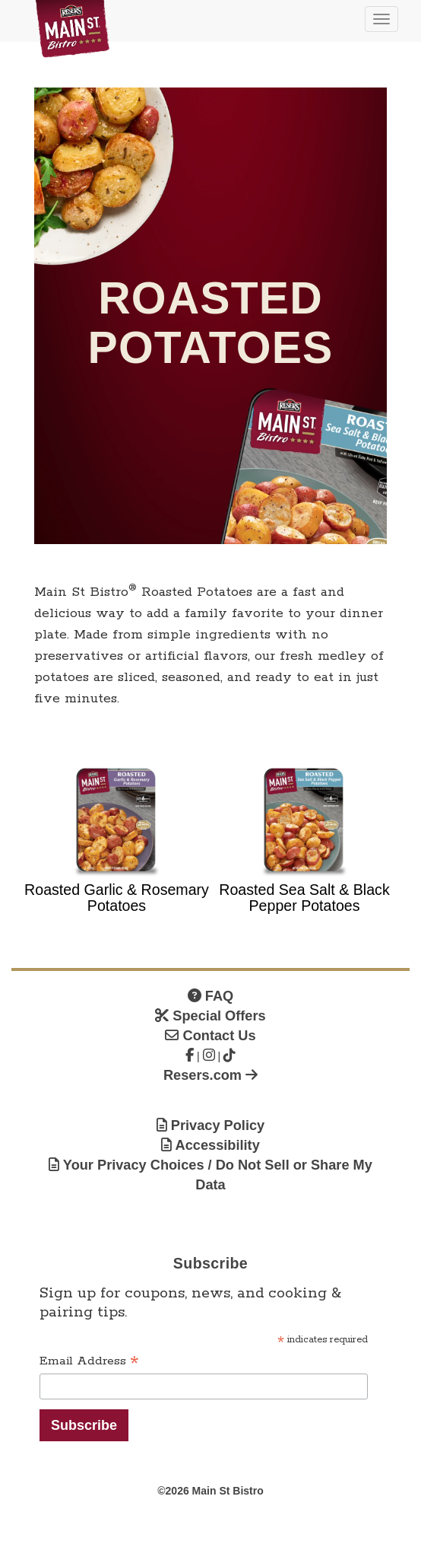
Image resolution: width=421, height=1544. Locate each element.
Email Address (89, 1361)
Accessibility (210, 1145)
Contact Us (210, 1035)
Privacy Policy (210, 1125)
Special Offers (210, 1015)
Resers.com (210, 1075)
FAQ (210, 996)
